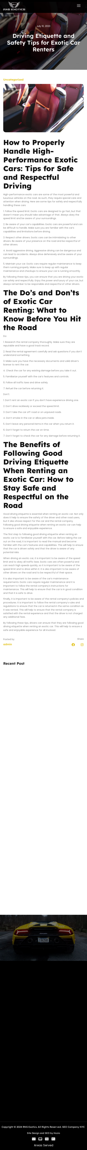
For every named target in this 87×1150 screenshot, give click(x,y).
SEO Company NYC (73, 1126)
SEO (47, 1133)
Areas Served (43, 1145)
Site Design (33, 1133)
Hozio (57, 1133)
